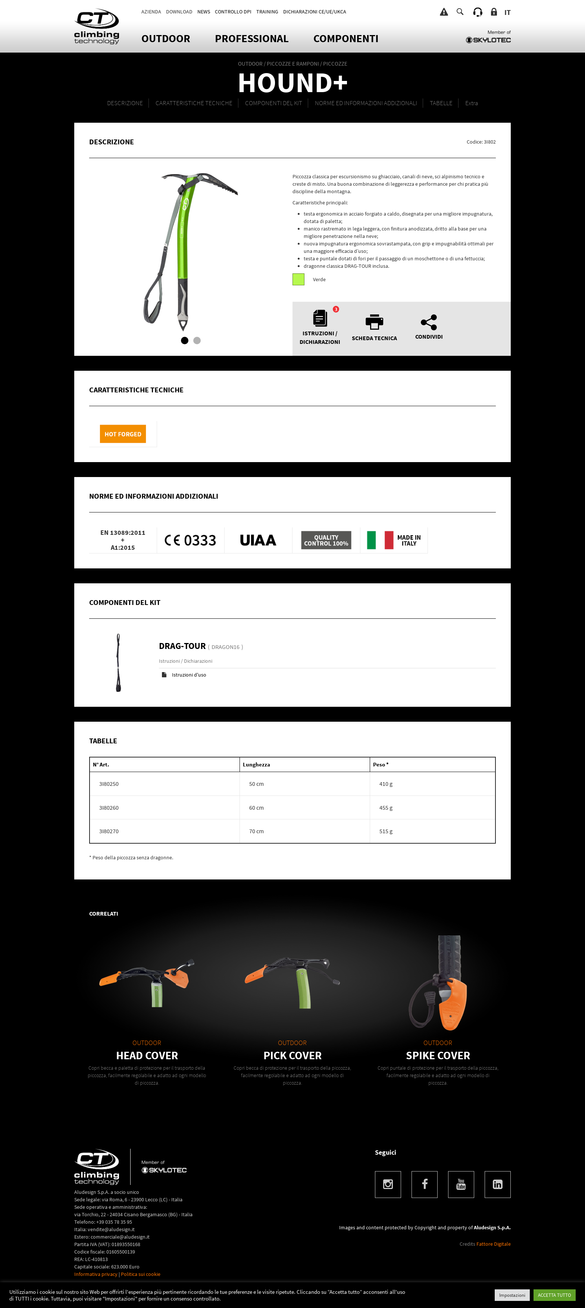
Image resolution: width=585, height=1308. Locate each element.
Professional (252, 38)
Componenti (346, 38)
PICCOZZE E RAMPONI (293, 63)
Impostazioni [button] (512, 1295)
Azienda (151, 11)
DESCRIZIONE (125, 103)
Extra (471, 103)
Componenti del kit (273, 103)
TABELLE (441, 103)
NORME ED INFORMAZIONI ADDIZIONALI (366, 103)
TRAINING (267, 11)
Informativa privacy (96, 1274)
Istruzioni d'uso (189, 674)
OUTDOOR (165, 38)
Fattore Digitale (493, 1243)
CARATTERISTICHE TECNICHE (194, 103)
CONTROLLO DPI (233, 11)
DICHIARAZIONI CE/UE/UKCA (314, 11)
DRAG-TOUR (183, 646)
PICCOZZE (335, 63)
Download (179, 11)
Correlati (103, 913)
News (203, 11)
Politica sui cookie (140, 1274)
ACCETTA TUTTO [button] (554, 1295)
